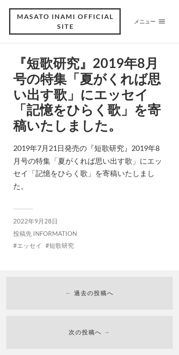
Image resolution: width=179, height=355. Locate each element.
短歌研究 (61, 245)
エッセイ (29, 245)
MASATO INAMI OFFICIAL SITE (65, 21)
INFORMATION (55, 233)
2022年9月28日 (35, 221)
